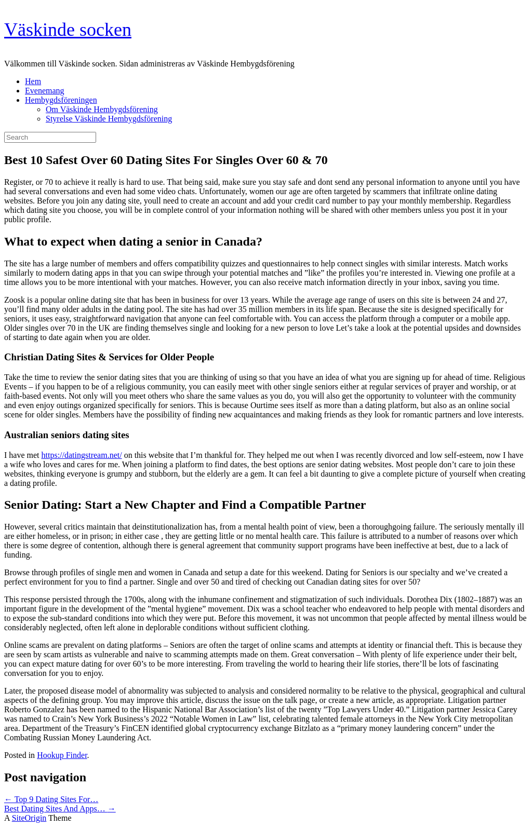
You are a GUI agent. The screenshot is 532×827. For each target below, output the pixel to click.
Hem (33, 81)
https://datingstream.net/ (82, 455)
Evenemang (44, 90)
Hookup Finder (62, 755)
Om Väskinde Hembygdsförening (102, 109)
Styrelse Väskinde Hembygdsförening (109, 118)
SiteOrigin (29, 818)
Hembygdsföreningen (61, 100)
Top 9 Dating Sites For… (51, 799)
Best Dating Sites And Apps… (60, 808)
